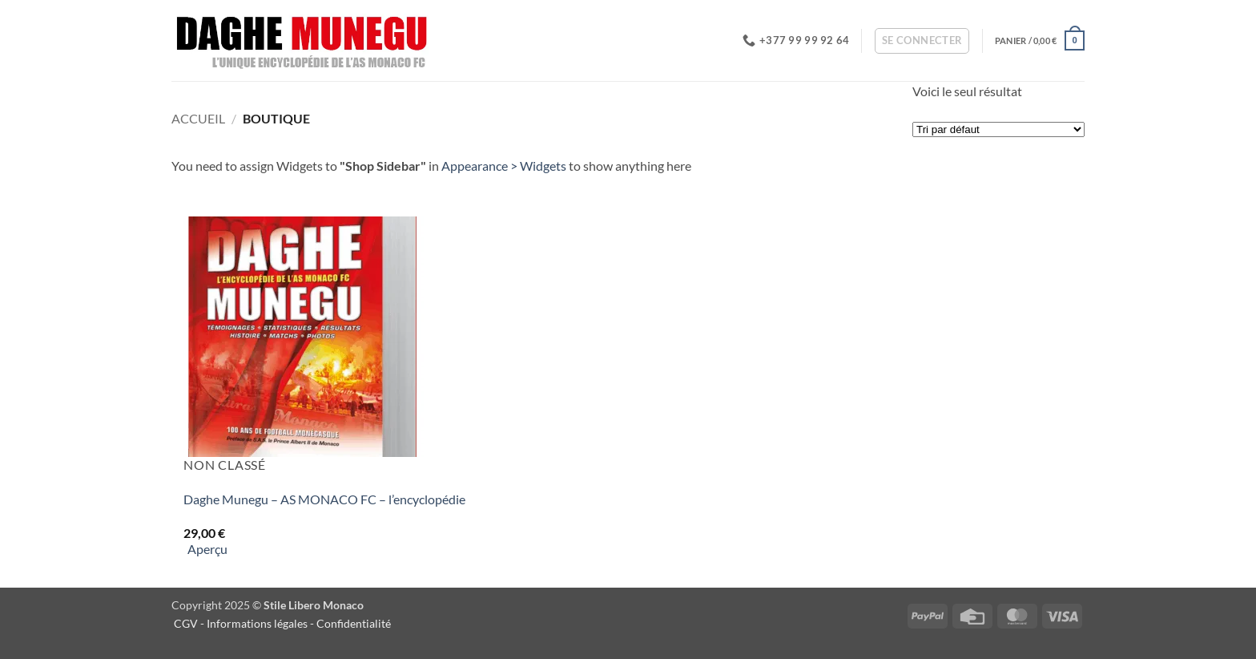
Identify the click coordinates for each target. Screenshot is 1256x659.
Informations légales (257, 623)
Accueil (198, 118)
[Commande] (998, 129)
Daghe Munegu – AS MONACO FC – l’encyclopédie (324, 499)
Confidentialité (354, 623)
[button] (922, 41)
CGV (185, 623)
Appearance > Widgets (503, 165)
